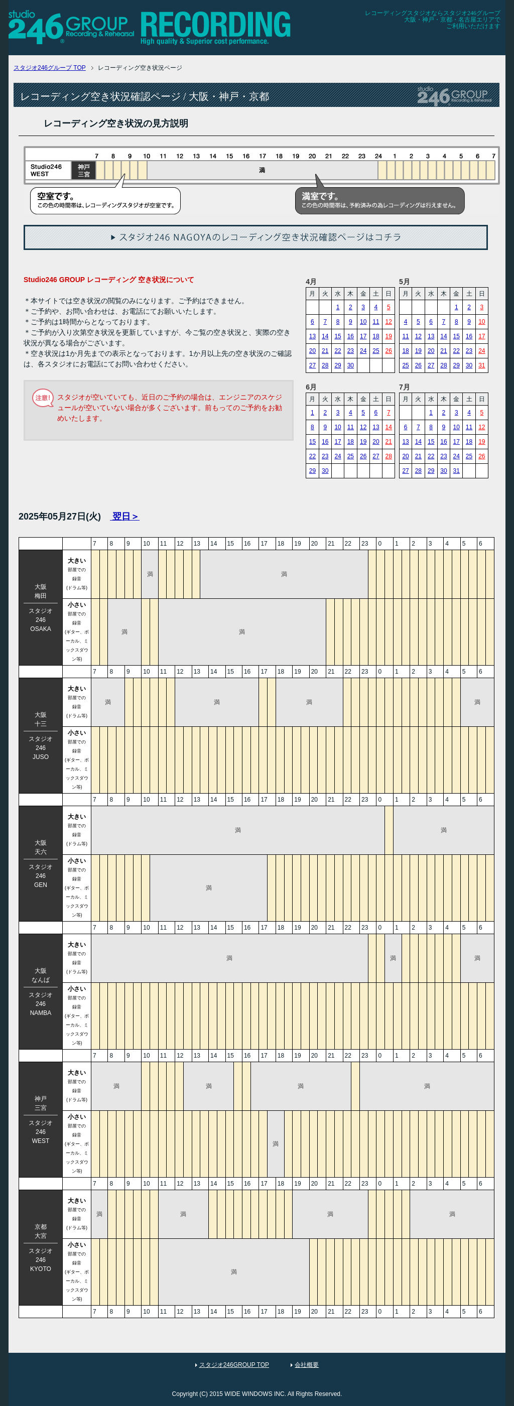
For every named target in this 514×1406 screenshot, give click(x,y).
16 (350, 336)
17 (363, 336)
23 (350, 350)
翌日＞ (125, 517)
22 (337, 350)
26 (389, 350)
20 (312, 350)
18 (375, 336)
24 (363, 350)
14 (325, 336)
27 (312, 365)
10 (363, 321)
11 (375, 321)
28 (325, 365)
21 (325, 350)
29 (337, 365)
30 (350, 365)
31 (481, 365)
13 (312, 336)
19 (389, 336)
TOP (50, 67)
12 (389, 321)
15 (337, 336)
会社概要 (307, 1364)
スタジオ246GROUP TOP (234, 1364)
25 (375, 350)
